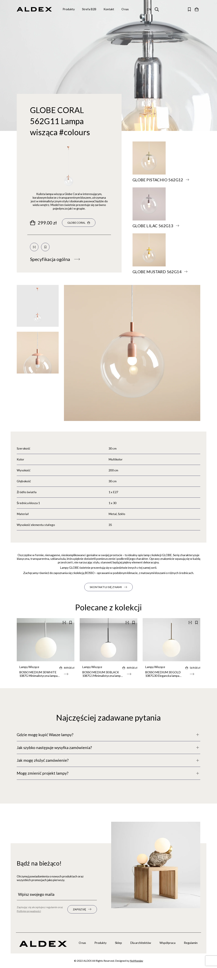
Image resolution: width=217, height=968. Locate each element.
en (149, 9)
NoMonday (136, 960)
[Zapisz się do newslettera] (82, 909)
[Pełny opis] (108, 734)
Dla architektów (140, 943)
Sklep (118, 943)
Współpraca (167, 943)
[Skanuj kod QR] (34, 247)
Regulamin (191, 943)
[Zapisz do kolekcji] (45, 247)
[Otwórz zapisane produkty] (189, 9)
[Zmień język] (149, 9)
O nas (82, 943)
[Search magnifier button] (157, 9)
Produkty (100, 943)
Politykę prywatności (29, 911)
